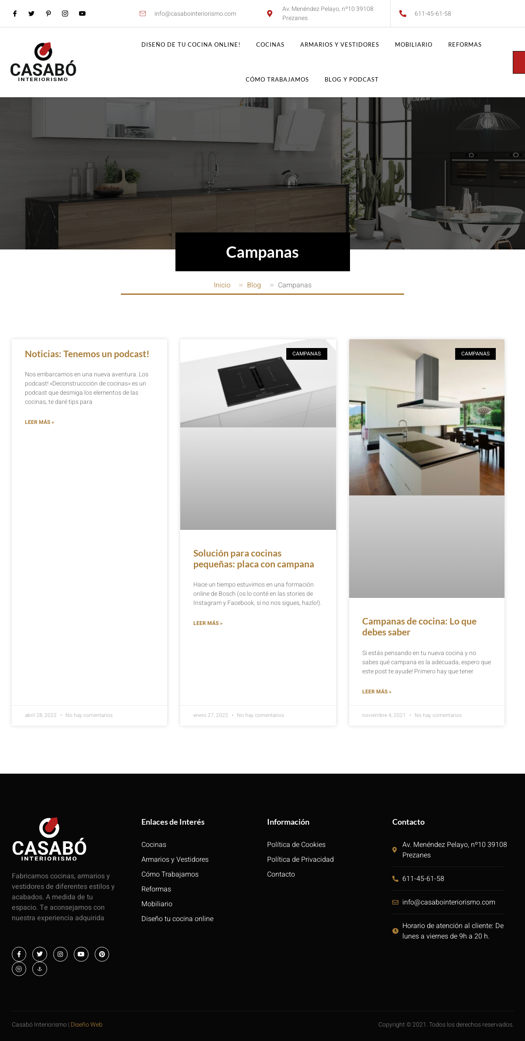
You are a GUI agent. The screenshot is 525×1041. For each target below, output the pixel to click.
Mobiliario (413, 44)
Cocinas (270, 44)
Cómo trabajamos (277, 79)
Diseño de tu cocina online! (190, 44)
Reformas (465, 44)
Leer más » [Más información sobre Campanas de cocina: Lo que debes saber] (376, 692)
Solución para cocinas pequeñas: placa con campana (253, 558)
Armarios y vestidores (339, 44)
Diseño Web (87, 1026)
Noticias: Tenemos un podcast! (87, 353)
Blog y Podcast (352, 79)
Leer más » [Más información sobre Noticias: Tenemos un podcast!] (39, 423)
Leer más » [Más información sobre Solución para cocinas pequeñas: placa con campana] (208, 624)
